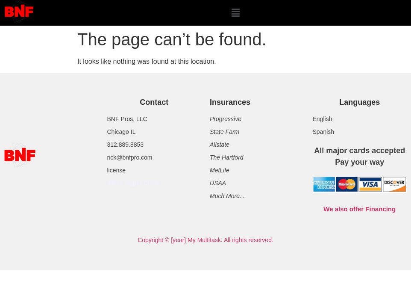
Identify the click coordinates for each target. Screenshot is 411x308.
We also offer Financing (359, 209)
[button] (235, 13)
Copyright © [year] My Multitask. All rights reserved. (205, 240)
